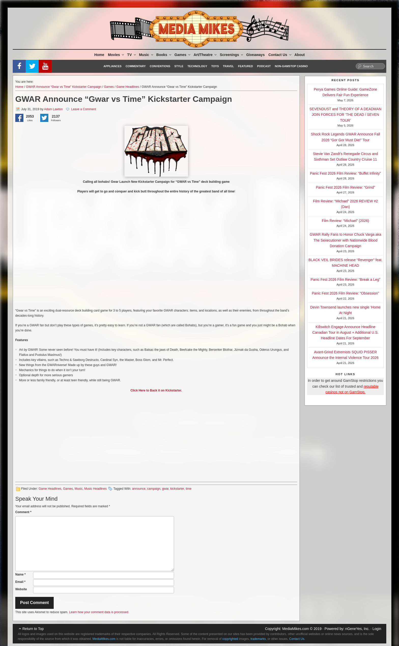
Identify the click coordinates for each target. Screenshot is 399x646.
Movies (116, 55)
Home (99, 55)
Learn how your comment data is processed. (99, 612)
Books (164, 55)
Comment (23, 512)
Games (183, 55)
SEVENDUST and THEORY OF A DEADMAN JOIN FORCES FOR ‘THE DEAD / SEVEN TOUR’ (345, 114)
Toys (215, 66)
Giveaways (255, 55)
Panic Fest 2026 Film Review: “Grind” (345, 187)
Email (20, 582)
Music (146, 55)
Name (20, 574)
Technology (197, 66)
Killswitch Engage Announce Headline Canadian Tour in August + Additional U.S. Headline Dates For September (345, 332)
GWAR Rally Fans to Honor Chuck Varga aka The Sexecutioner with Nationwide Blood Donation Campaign (345, 240)
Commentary (136, 66)
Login (377, 629)
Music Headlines (95, 488)
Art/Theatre (206, 55)
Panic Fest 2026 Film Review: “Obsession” (345, 293)
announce (139, 488)
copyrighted (230, 639)
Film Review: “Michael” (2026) (345, 221)
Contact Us (280, 55)
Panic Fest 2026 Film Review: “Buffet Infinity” (345, 173)
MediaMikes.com (295, 629)
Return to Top (33, 629)
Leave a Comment (83, 109)
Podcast (264, 66)
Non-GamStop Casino (291, 66)
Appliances (113, 66)
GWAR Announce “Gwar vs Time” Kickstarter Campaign (63, 87)
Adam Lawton (53, 109)
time (189, 488)
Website (21, 589)
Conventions (160, 66)
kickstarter (177, 488)
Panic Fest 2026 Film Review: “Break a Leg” (345, 279)
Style (178, 66)
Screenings (232, 55)
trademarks (258, 639)
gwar (165, 488)
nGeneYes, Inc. (357, 629)
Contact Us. (297, 639)
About (299, 55)
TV (132, 55)
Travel (228, 66)
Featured (245, 66)
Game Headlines (127, 87)
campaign (153, 488)
